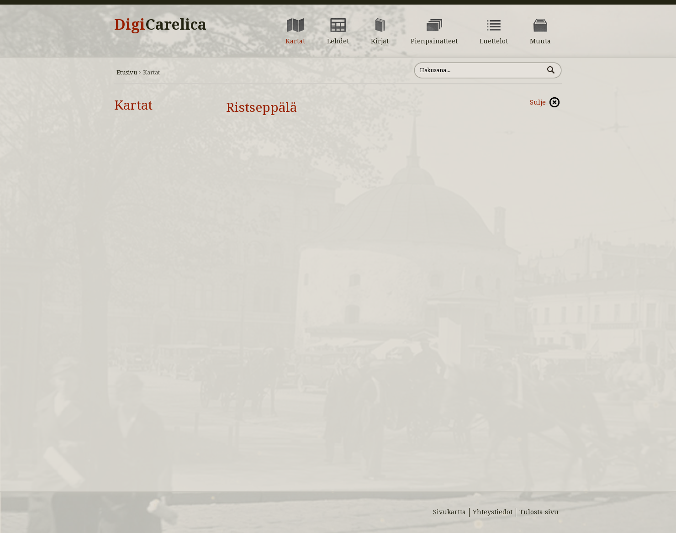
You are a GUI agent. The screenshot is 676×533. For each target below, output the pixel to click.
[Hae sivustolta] (479, 70)
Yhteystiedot (492, 512)
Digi (160, 24)
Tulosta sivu (539, 512)
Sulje (538, 102)
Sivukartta (449, 512)
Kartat (133, 105)
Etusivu (126, 72)
